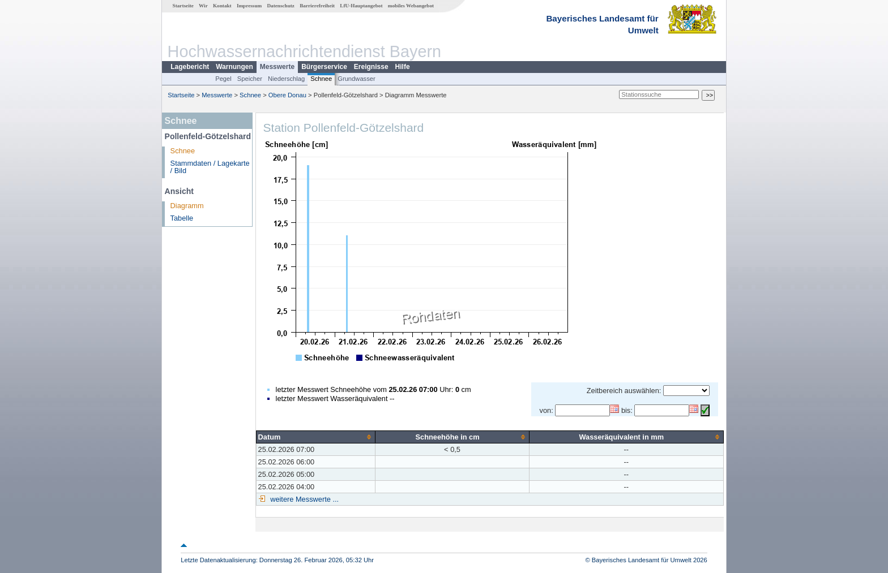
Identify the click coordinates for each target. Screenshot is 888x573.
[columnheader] (315, 436)
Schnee (321, 78)
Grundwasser (356, 78)
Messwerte (277, 67)
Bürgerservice (324, 67)
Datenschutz (280, 5)
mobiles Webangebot (411, 5)
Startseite (183, 5)
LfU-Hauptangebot (361, 5)
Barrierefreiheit (317, 5)
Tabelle (182, 218)
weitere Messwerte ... (303, 499)
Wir (203, 5)
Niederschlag (286, 78)
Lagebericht (189, 67)
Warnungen (234, 67)
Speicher (249, 78)
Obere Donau (287, 95)
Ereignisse (371, 67)
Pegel (223, 78)
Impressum (249, 5)
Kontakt (222, 5)
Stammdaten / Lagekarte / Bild (210, 167)
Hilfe (402, 67)
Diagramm (187, 205)
